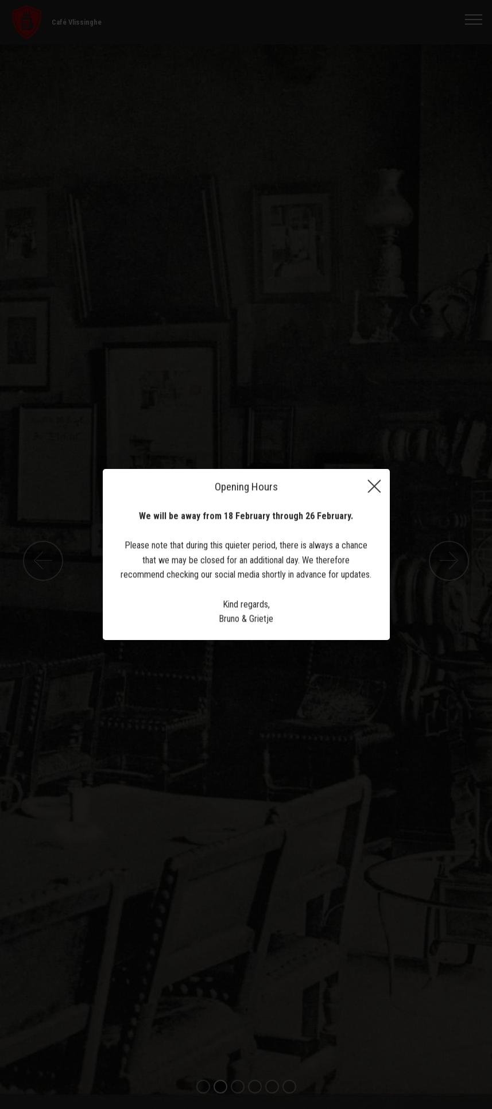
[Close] (374, 487)
